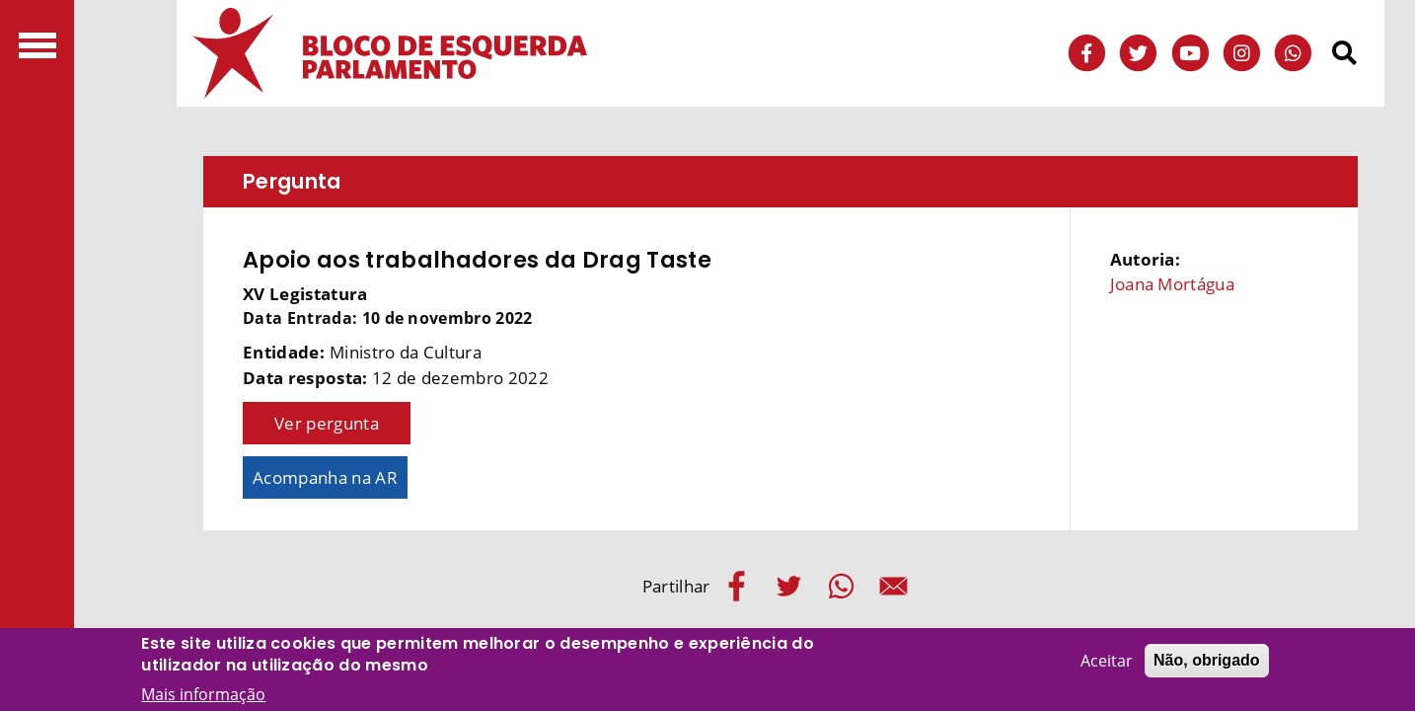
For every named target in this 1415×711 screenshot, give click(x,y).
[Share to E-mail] (893, 586)
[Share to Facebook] (736, 586)
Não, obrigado (1207, 663)
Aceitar (1106, 663)
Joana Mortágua (1172, 284)
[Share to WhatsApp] (841, 586)
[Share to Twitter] (789, 586)
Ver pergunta (326, 423)
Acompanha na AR (325, 477)
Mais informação (203, 697)
